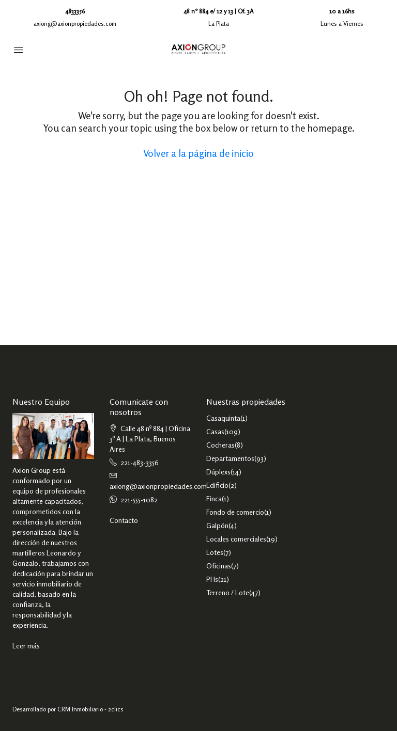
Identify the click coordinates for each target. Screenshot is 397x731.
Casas (215, 431)
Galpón (217, 525)
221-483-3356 (139, 462)
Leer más (26, 645)
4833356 (75, 11)
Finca (214, 498)
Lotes (214, 552)
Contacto (124, 520)
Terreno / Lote (227, 592)
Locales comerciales (236, 538)
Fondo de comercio (235, 511)
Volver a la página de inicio (198, 153)
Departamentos (230, 458)
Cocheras (220, 444)
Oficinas (218, 565)
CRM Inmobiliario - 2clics (90, 709)
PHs (212, 579)
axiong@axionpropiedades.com (75, 23)
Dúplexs (218, 471)
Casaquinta (223, 418)
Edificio (217, 485)
